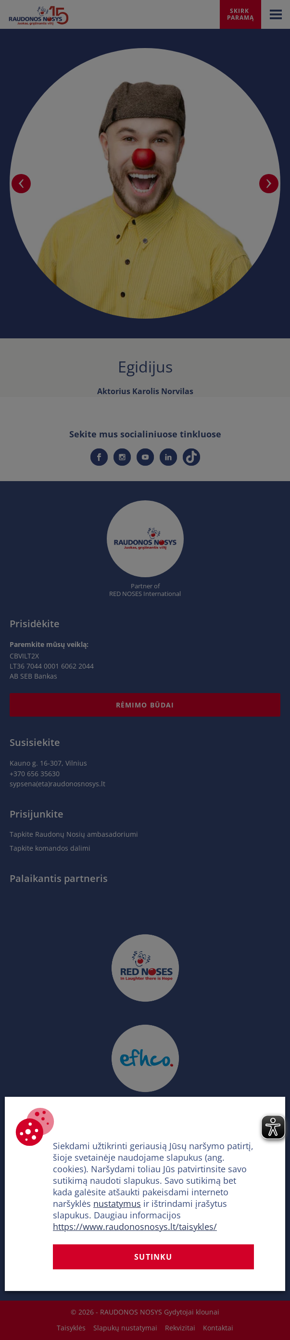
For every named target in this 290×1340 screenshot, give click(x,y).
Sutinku (153, 1257)
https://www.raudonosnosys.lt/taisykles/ (135, 1226)
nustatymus (117, 1203)
